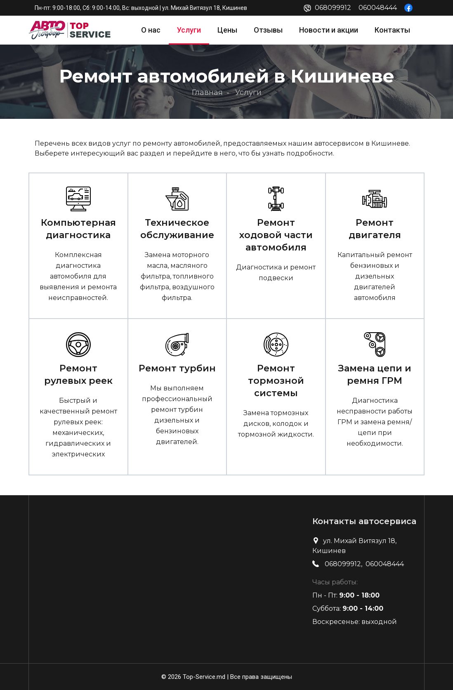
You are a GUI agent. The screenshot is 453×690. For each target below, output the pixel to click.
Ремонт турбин (177, 368)
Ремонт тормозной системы (276, 381)
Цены (227, 30)
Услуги (189, 30)
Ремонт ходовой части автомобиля (276, 235)
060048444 (378, 8)
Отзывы (268, 30)
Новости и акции (328, 30)
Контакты (392, 30)
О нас (150, 30)
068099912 (333, 8)
